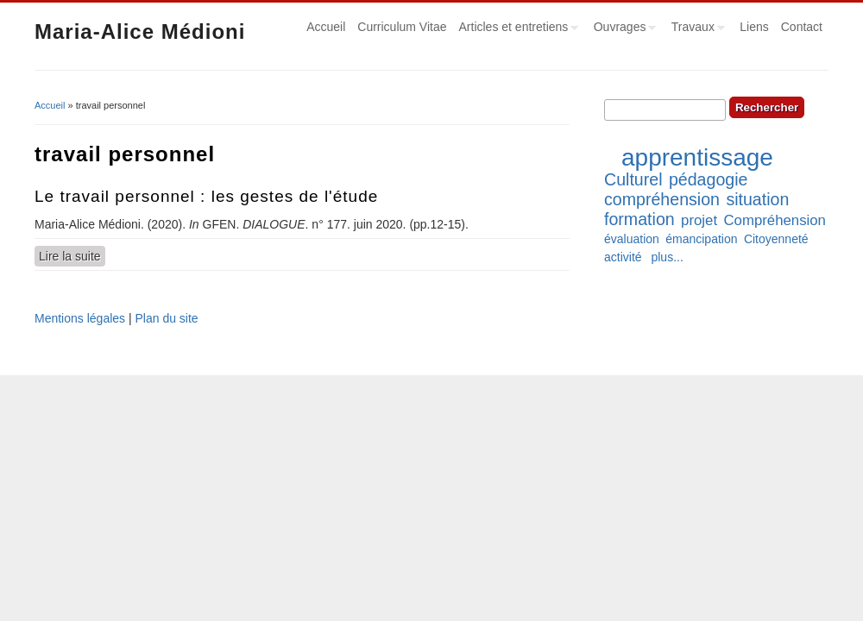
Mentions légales (80, 318)
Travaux (695, 29)
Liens (754, 27)
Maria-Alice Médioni (140, 31)
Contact (801, 27)
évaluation (631, 239)
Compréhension (774, 220)
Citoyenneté (776, 239)
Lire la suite (72, 255)
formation (639, 219)
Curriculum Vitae (401, 27)
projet (699, 220)
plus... (667, 257)
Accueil (325, 27)
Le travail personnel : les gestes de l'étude (206, 196)
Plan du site (166, 318)
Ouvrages (622, 29)
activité (623, 257)
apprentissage (697, 157)
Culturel (633, 179)
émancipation (701, 239)
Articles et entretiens (516, 29)
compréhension (662, 199)
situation (757, 199)
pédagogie (708, 179)
